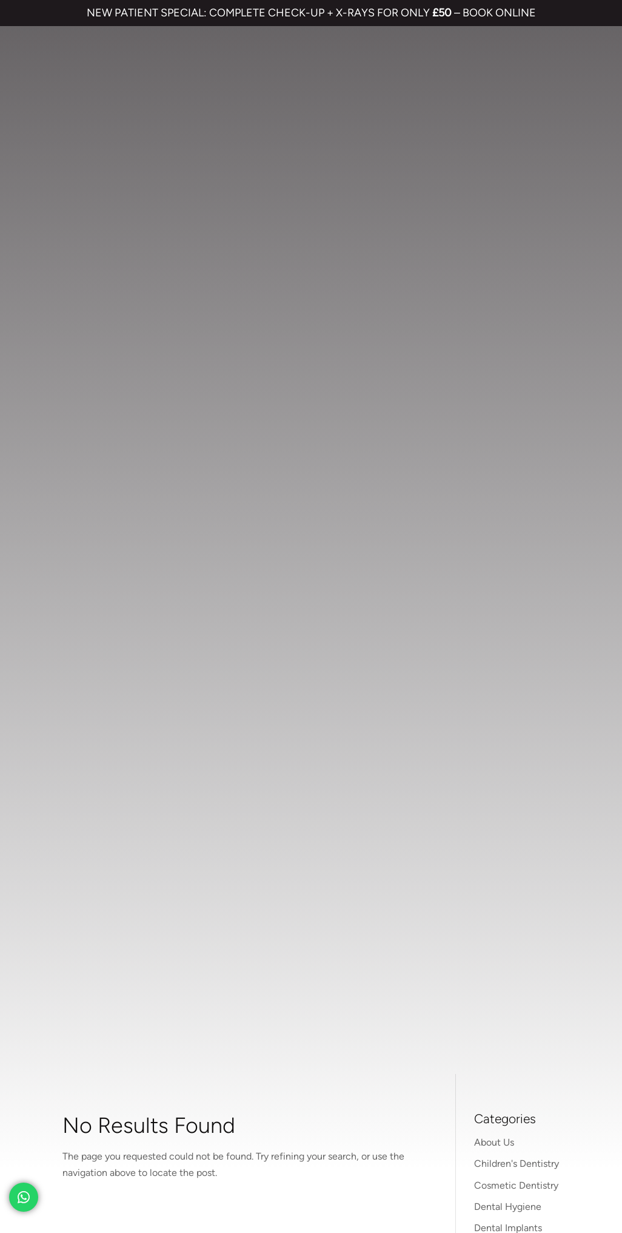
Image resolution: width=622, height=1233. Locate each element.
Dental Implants (508, 199)
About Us (494, 114)
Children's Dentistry (516, 135)
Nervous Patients (510, 285)
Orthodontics (502, 306)
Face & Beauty (505, 221)
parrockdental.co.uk (151, 598)
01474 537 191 (161, 624)
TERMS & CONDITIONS (67, 1139)
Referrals (507, 829)
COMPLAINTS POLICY (256, 1139)
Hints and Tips (504, 263)
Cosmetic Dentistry (516, 157)
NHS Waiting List (482, 864)
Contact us (449, 829)
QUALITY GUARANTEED (456, 1139)
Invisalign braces (311, 851)
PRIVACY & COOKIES (163, 1139)
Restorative (498, 349)
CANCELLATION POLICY (354, 1139)
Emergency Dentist (313, 930)
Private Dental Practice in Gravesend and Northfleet (122, 1180)
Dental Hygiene (507, 178)
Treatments (498, 370)
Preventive (497, 328)
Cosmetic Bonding (312, 890)
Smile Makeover (307, 910)
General (491, 242)
